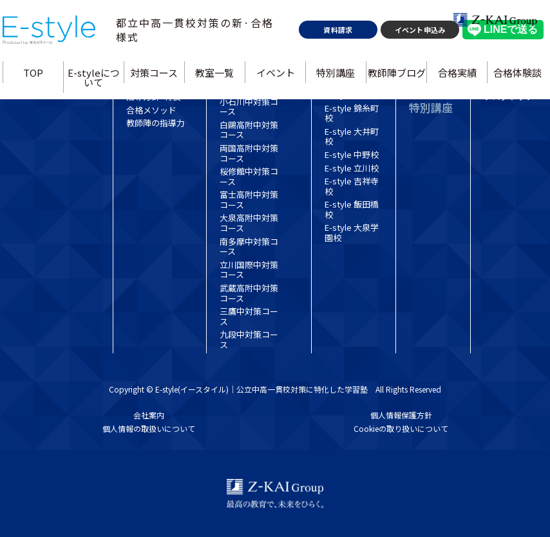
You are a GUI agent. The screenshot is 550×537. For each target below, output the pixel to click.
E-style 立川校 (352, 168)
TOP (38, 106)
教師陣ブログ (394, 106)
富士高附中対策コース (249, 199)
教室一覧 (215, 106)
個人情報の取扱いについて (148, 428)
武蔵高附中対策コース (249, 293)
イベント (275, 106)
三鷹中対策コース (249, 316)
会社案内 (148, 414)
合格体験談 (512, 106)
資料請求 (336, 64)
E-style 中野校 (352, 154)
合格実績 (453, 106)
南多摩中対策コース (249, 246)
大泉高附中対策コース (249, 222)
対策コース (156, 106)
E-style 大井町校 (352, 136)
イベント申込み (415, 64)
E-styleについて (97, 111)
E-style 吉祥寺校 (352, 186)
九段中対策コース (249, 339)
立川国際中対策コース (249, 270)
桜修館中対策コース (249, 176)
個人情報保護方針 (401, 414)
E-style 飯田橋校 (352, 209)
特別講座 (334, 106)
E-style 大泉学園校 (352, 232)
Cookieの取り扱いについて (401, 428)
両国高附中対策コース (249, 153)
